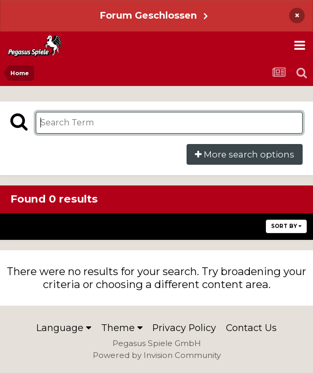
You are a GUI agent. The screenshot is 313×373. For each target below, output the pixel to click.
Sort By (286, 226)
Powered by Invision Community (157, 355)
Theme (122, 327)
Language (63, 327)
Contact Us (251, 327)
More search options (244, 154)
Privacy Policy (184, 327)
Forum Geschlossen (148, 15)
